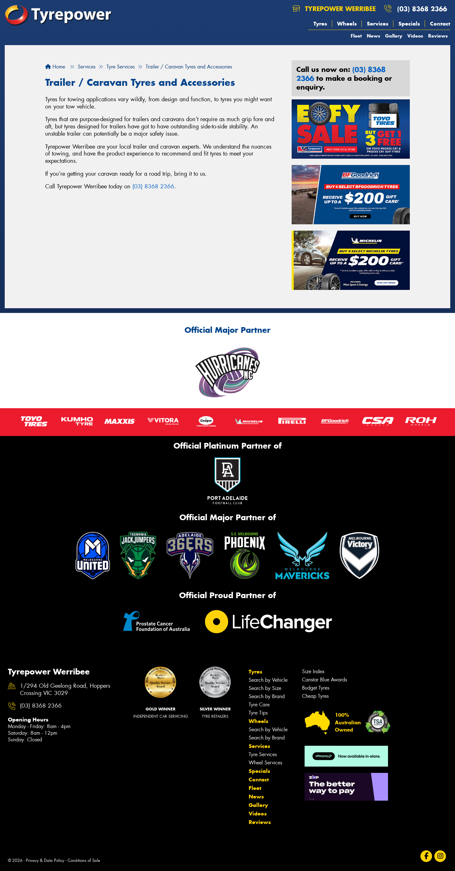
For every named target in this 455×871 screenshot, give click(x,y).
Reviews (438, 36)
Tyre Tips (258, 712)
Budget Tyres (315, 688)
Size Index (313, 671)
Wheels (347, 23)
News (373, 36)
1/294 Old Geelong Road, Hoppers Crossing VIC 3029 (65, 689)
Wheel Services (265, 762)
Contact (440, 23)
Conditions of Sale (84, 860)
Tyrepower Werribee (334, 9)
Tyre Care (259, 704)
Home (55, 66)
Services (377, 23)
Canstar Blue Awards (324, 679)
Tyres (320, 23)
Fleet (356, 36)
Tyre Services (263, 754)
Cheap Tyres (315, 696)
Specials (409, 23)
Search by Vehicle (268, 680)
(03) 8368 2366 (422, 9)
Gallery (393, 36)
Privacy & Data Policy (45, 860)
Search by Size (265, 688)
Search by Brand (267, 696)
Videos (415, 36)
